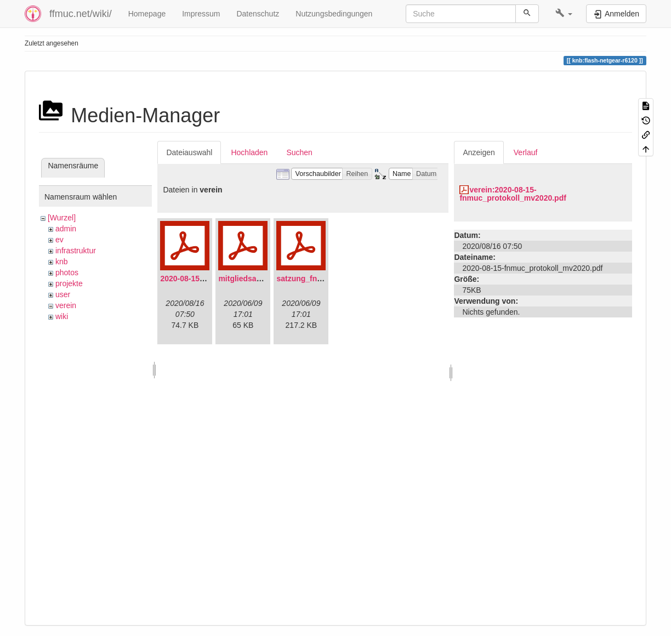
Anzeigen (478, 152)
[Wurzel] (62, 217)
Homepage (147, 13)
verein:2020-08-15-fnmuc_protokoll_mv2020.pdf (512, 193)
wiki (61, 316)
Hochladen (249, 152)
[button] (564, 13)
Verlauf (526, 152)
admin (65, 228)
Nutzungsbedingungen (333, 13)
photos (66, 272)
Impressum (201, 13)
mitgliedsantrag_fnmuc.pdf (267, 278)
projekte (69, 283)
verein (65, 305)
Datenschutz (257, 13)
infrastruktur (75, 250)
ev (59, 239)
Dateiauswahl (189, 152)
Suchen (299, 152)
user (62, 294)
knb (61, 261)
